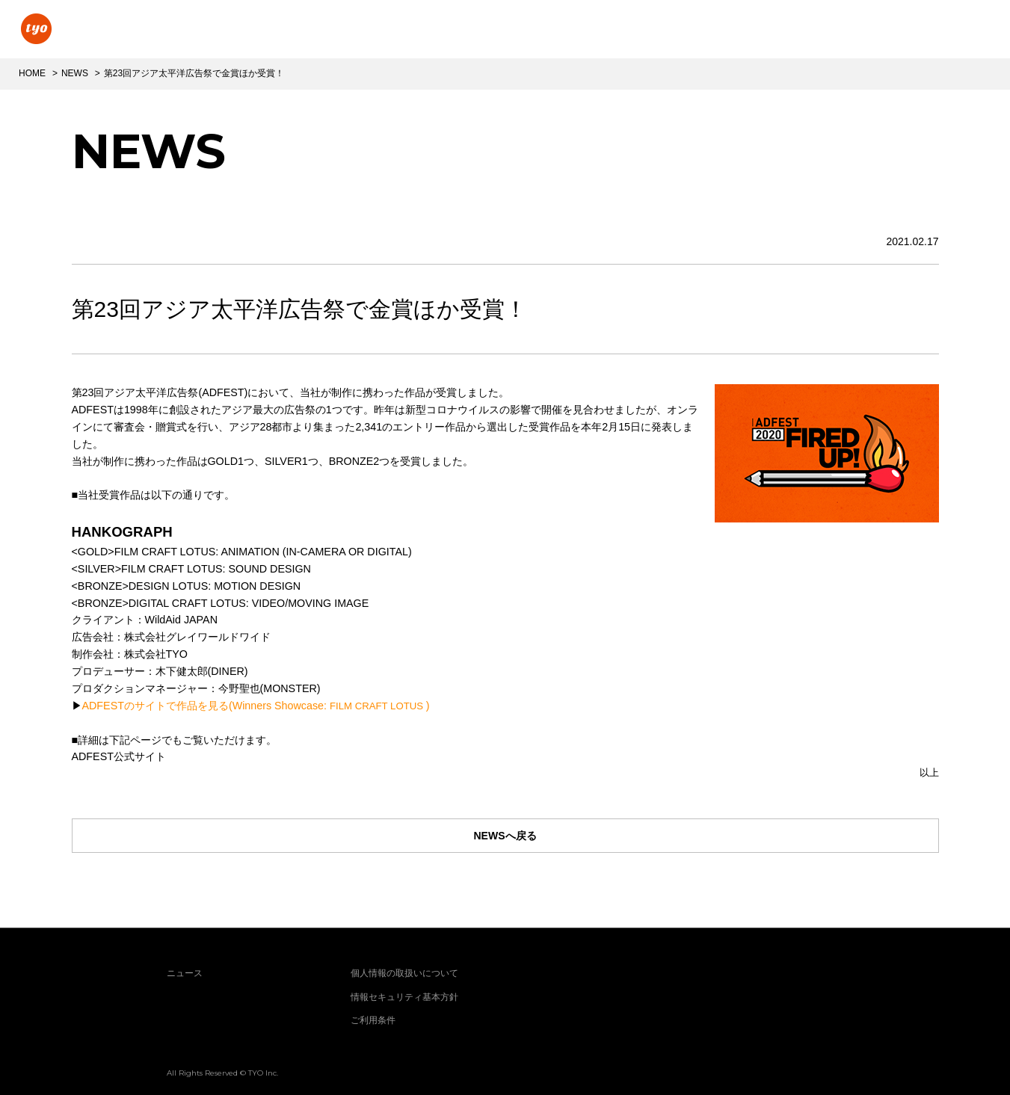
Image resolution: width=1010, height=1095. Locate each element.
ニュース (185, 973)
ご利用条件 (373, 1020)
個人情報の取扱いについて (404, 973)
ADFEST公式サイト (119, 756)
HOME (32, 73)
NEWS (74, 73)
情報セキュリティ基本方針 (404, 997)
